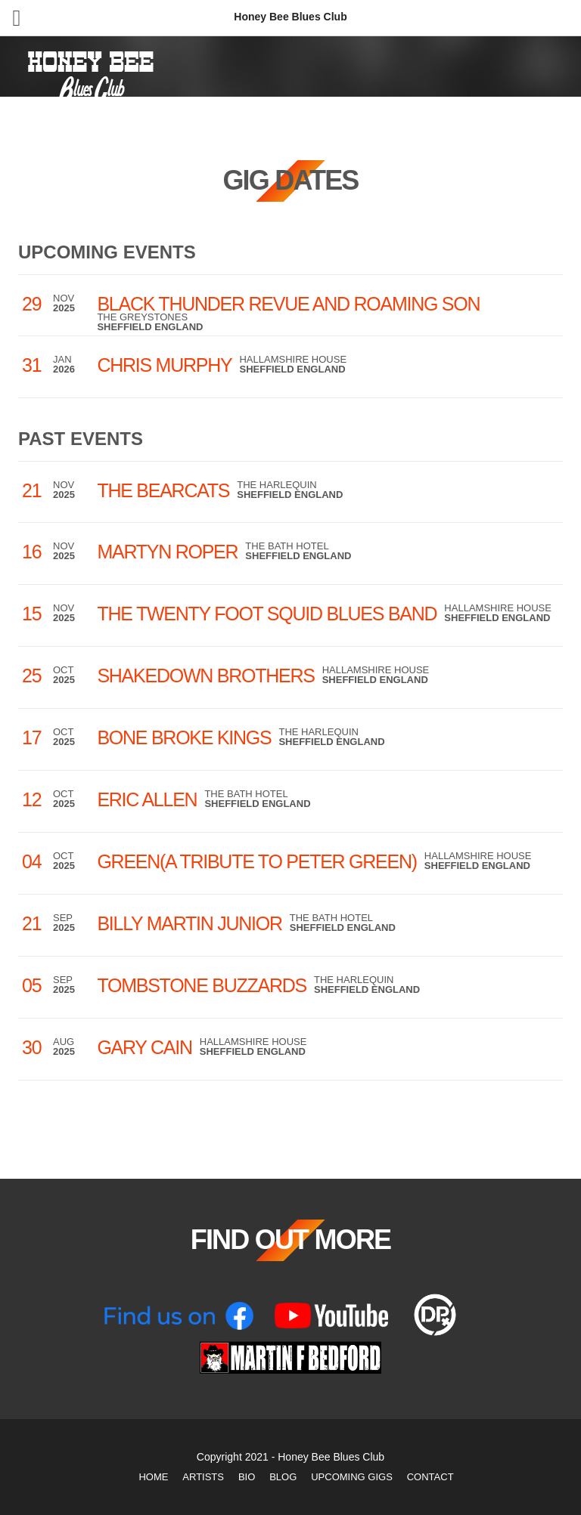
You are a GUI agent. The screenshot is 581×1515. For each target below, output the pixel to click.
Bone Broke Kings (184, 737)
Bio (246, 1477)
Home (153, 1477)
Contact (430, 1477)
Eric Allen (147, 799)
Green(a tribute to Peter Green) (256, 861)
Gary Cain (144, 1047)
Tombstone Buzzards (201, 985)
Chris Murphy (164, 365)
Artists (203, 1477)
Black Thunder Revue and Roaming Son (288, 303)
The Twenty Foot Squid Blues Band (267, 613)
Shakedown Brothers (205, 675)
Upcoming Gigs (352, 1477)
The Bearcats (163, 490)
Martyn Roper (167, 551)
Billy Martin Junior (189, 923)
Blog (283, 1477)
